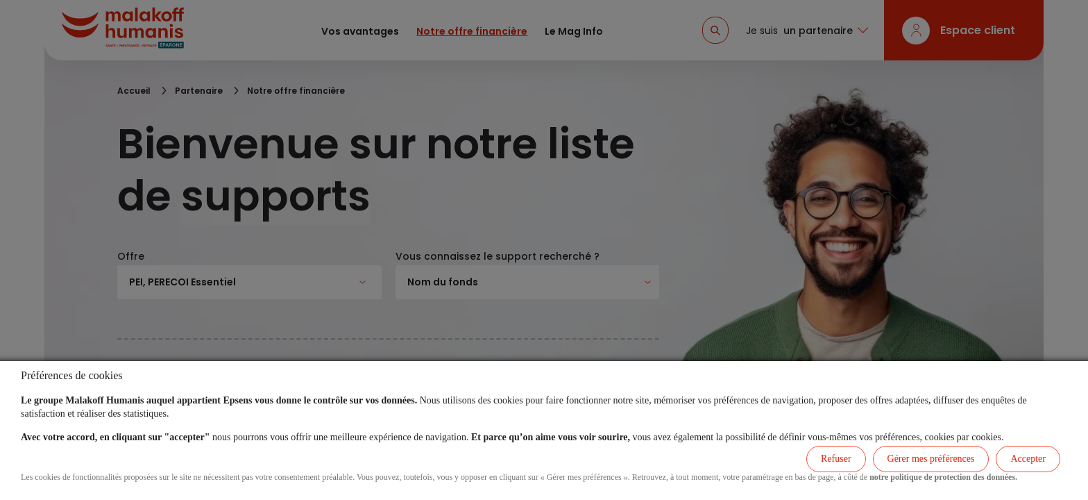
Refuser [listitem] (836, 458)
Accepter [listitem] (1028, 458)
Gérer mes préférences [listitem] (931, 458)
